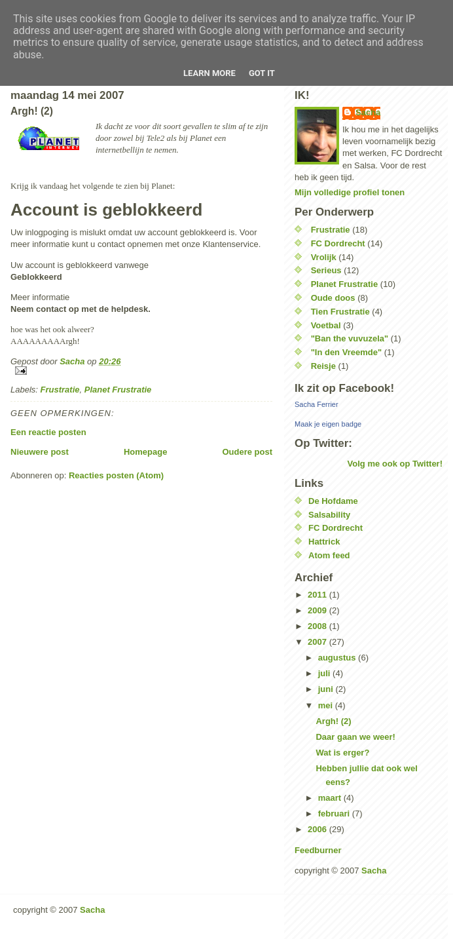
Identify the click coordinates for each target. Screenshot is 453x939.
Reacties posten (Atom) (116, 475)
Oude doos (333, 298)
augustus (338, 657)
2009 (318, 610)
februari (335, 813)
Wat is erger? (342, 752)
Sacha (367, 112)
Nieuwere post (39, 452)
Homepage (145, 452)
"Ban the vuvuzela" (350, 338)
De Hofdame (333, 501)
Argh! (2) (333, 721)
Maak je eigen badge (328, 424)
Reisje (323, 366)
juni (327, 689)
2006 (318, 829)
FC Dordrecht (338, 243)
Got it (262, 73)
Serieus (326, 270)
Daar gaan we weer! (355, 737)
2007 (318, 642)
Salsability (329, 515)
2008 (318, 626)
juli (325, 673)
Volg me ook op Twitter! (395, 464)
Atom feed (329, 555)
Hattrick (324, 541)
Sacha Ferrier (316, 404)
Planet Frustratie (118, 389)
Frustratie (60, 389)
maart (331, 798)
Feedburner (318, 850)
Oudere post (247, 452)
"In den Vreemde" (346, 352)
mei (326, 705)
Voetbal (326, 325)
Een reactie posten (48, 432)
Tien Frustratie (340, 311)
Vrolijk (323, 257)
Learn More (209, 73)
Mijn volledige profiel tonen (350, 192)
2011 (318, 595)
